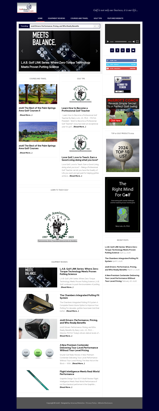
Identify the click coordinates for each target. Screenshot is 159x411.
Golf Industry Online (27, 7)
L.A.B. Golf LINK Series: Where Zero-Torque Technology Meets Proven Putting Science (79, 271)
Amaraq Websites (78, 403)
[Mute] (134, 41)
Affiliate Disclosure (105, 403)
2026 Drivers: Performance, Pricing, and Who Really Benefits (55, 26)
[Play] (108, 41)
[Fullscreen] (137, 41)
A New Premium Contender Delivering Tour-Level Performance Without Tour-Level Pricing (79, 348)
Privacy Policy (91, 403)
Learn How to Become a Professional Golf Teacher (76, 109)
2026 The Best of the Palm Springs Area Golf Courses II (37, 109)
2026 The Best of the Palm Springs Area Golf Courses (37, 147)
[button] (59, 51)
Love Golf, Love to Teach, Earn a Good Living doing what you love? (80, 158)
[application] (122, 34)
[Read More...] (26, 115)
